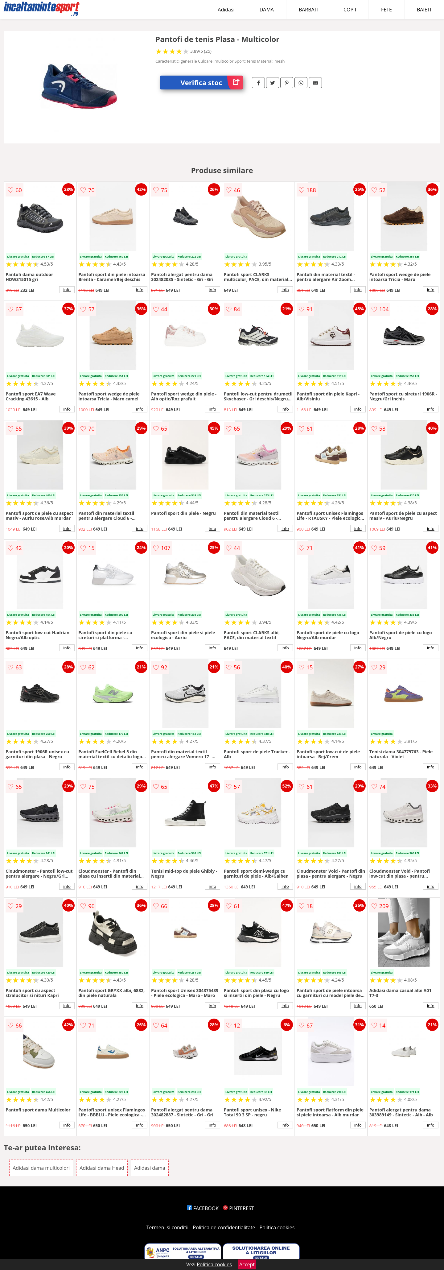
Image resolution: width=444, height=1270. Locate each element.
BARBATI (309, 9)
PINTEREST (238, 1208)
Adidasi (226, 9)
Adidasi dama (149, 1168)
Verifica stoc (212, 82)
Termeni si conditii (167, 1227)
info (67, 289)
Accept (247, 1264)
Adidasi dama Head (102, 1168)
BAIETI (424, 9)
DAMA (267, 9)
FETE (386, 9)
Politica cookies (277, 1227)
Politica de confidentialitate (224, 1227)
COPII (349, 9)
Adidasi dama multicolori (41, 1168)
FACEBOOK (203, 1208)
